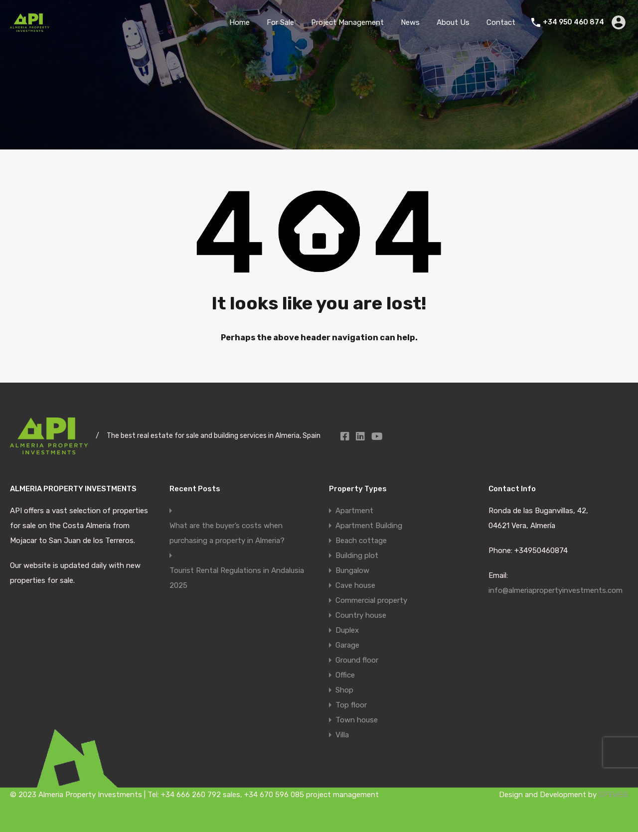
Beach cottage (361, 540)
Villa (342, 734)
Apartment (354, 510)
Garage (347, 645)
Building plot (356, 555)
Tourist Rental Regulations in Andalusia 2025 (236, 578)
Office (345, 675)
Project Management (347, 22)
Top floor (351, 704)
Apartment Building (368, 525)
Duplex (347, 630)
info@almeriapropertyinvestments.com (555, 590)
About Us (453, 22)
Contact (500, 22)
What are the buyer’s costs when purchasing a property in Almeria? (227, 533)
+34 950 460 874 (573, 22)
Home (239, 22)
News (410, 22)
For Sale (280, 22)
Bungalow (352, 570)
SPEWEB (613, 794)
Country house (360, 615)
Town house (356, 719)
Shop (344, 690)
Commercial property (371, 600)
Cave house (355, 585)
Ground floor (356, 660)
